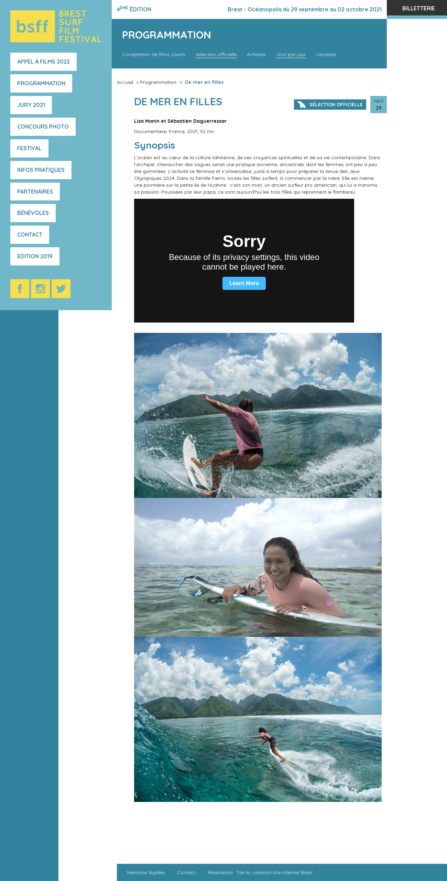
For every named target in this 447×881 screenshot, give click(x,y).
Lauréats (326, 54)
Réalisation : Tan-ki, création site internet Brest (260, 872)
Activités (256, 54)
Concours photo (43, 126)
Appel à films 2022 (43, 61)
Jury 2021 (31, 104)
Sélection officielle (216, 54)
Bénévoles (33, 212)
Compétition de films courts (153, 54)
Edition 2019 (35, 256)
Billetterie (418, 8)
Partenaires (35, 191)
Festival (29, 148)
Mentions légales (146, 872)
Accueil (125, 82)
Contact (29, 234)
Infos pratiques (41, 169)
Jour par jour (291, 54)
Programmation (41, 83)
